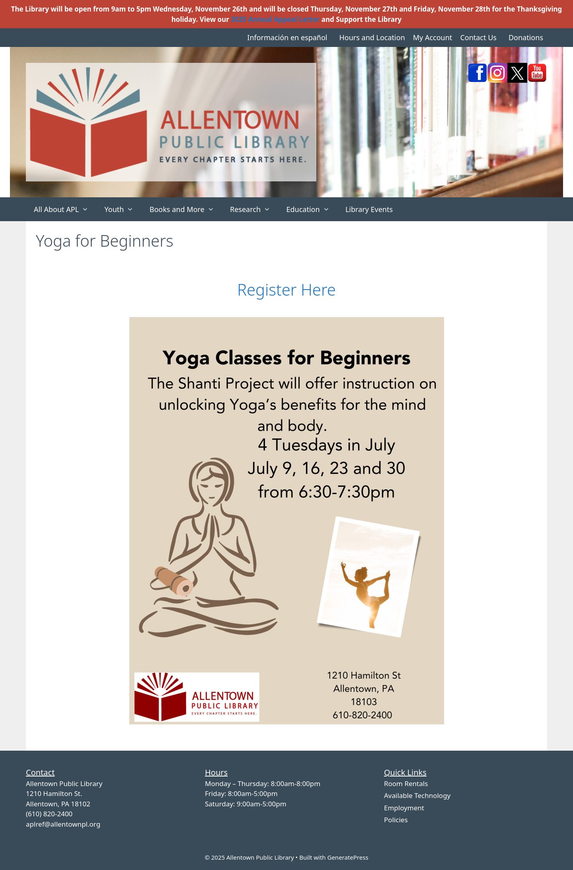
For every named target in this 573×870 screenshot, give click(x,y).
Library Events (369, 209)
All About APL (65, 209)
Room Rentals (406, 783)
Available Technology (417, 795)
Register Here (286, 289)
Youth (122, 209)
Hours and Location (372, 37)
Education (311, 209)
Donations (526, 37)
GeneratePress (347, 857)
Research (254, 209)
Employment (404, 807)
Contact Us (478, 37)
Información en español (287, 37)
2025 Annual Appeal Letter (275, 19)
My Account (432, 37)
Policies (396, 819)
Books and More (186, 209)
